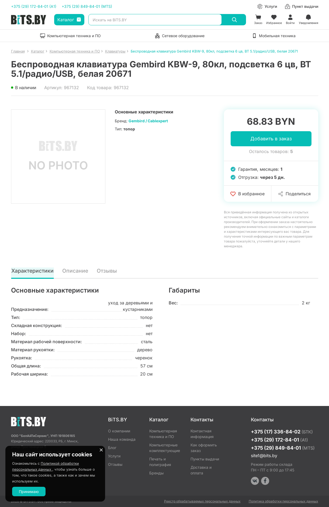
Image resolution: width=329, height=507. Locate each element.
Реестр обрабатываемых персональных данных (202, 501)
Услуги (114, 456)
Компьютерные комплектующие (164, 448)
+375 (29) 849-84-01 (283, 448)
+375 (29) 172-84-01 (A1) (33, 6)
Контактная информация (202, 434)
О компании (119, 431)
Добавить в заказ (271, 139)
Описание (76, 271)
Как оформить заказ (204, 448)
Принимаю (29, 491)
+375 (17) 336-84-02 (282, 432)
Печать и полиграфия (160, 462)
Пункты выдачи (205, 459)
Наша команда (122, 439)
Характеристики (32, 271)
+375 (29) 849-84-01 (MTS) (87, 6)
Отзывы (107, 271)
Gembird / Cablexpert (148, 121)
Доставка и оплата (201, 470)
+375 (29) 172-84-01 (279, 440)
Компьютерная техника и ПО (163, 434)
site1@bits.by (264, 455)
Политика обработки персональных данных (283, 501)
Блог (112, 447)
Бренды (156, 473)
